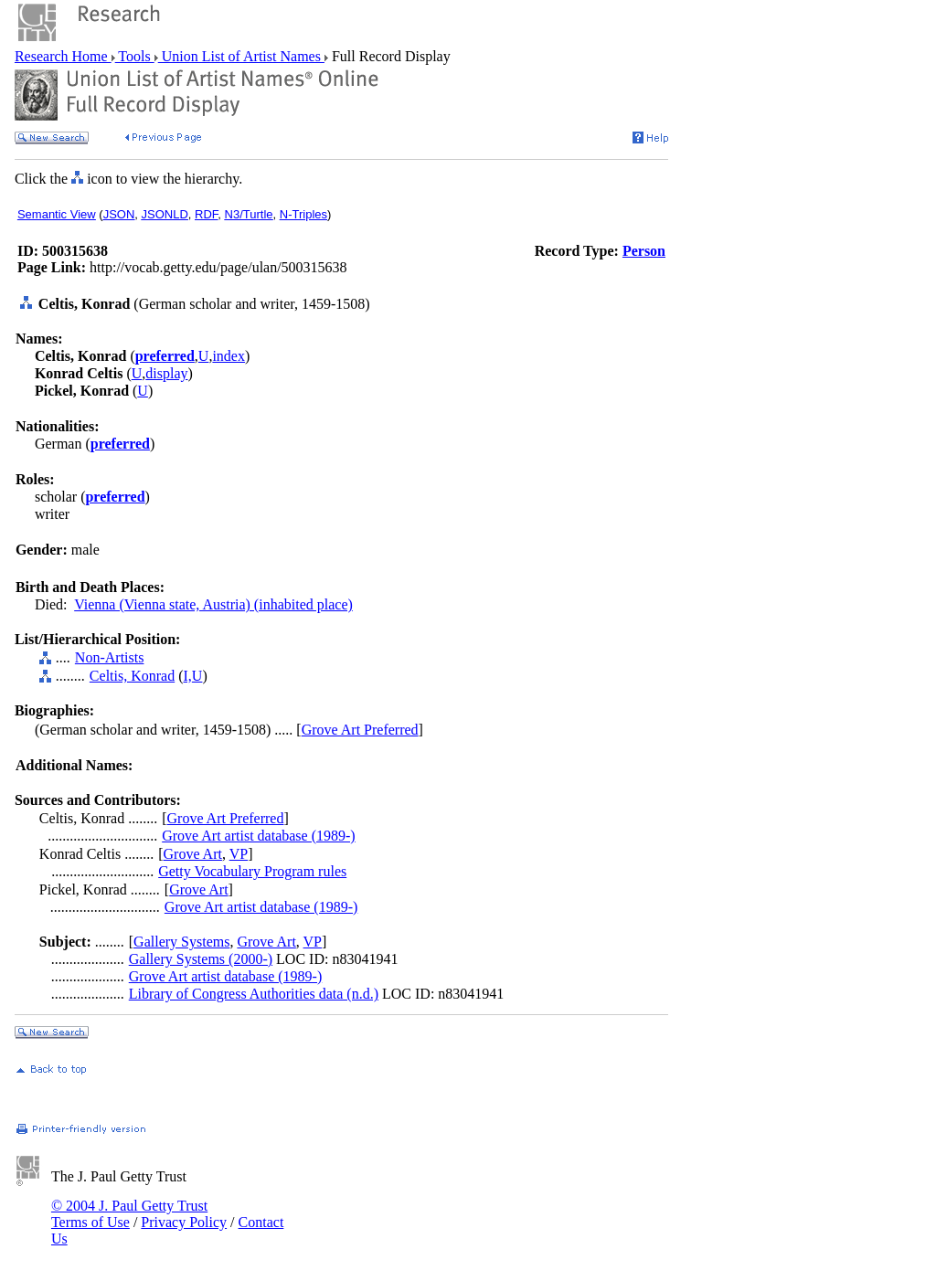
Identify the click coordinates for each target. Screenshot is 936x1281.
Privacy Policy (184, 1222)
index (228, 356)
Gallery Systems (181, 941)
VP (238, 854)
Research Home (63, 56)
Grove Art (193, 854)
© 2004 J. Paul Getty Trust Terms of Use (129, 1214)
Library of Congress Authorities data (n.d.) (253, 993)
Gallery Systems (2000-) (200, 959)
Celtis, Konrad (132, 675)
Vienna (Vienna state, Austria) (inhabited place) (213, 604)
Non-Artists (109, 657)
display (166, 373)
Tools (134, 56)
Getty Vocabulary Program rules (252, 871)
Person (643, 251)
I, (188, 675)
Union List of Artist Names (241, 56)
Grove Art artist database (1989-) (258, 835)
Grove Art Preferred (360, 729)
